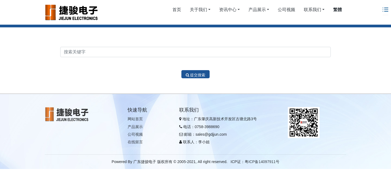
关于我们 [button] (198, 9)
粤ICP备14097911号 (262, 162)
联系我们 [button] (312, 9)
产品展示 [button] (257, 9)
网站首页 (135, 119)
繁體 (337, 9)
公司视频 (286, 9)
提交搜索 (196, 75)
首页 (176, 9)
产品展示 (135, 127)
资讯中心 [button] (228, 9)
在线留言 (135, 142)
